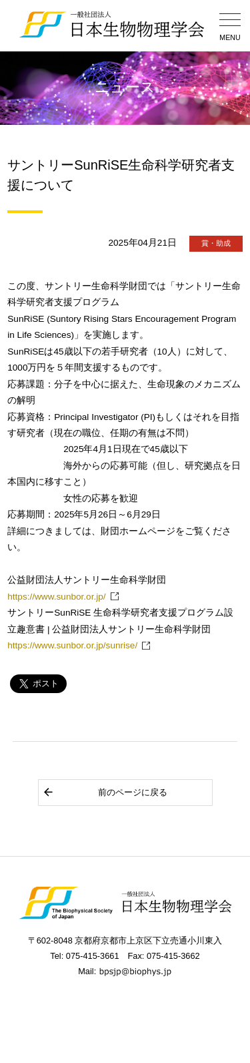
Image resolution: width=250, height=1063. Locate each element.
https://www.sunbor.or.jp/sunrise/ (72, 645)
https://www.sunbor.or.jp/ (56, 597)
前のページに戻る (105, 792)
